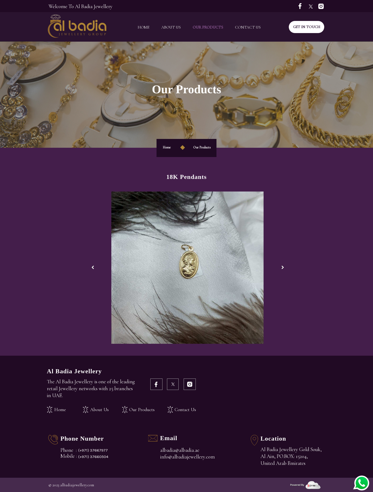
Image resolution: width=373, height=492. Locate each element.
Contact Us (248, 27)
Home (143, 27)
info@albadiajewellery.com (187, 457)
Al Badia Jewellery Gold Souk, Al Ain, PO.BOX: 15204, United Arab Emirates (291, 456)
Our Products (208, 27)
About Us (171, 27)
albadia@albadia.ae (179, 450)
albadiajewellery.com (77, 484)
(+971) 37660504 (93, 456)
